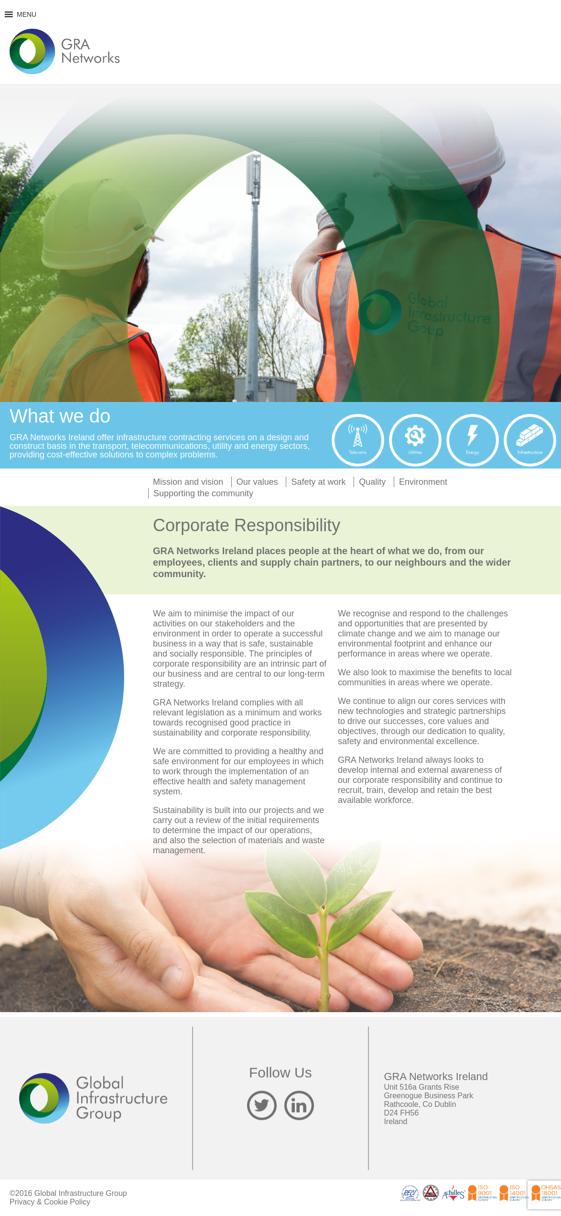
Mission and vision (188, 482)
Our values (257, 482)
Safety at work (318, 482)
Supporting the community (203, 493)
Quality (372, 482)
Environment (423, 482)
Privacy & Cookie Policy (50, 1202)
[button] (26, 14)
